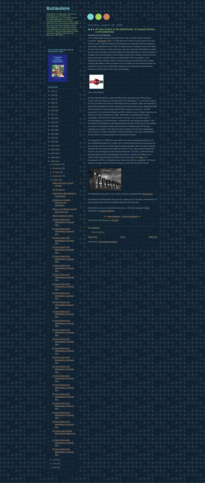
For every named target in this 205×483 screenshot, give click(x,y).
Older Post (153, 237)
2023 (53, 91)
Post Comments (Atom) (108, 242)
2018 (53, 111)
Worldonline (102, 41)
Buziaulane (58, 8)
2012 (53, 134)
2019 (53, 107)
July (55, 460)
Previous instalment (129, 216)
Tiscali (140, 157)
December (57, 164)
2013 (53, 130)
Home (123, 237)
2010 (53, 142)
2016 (53, 118)
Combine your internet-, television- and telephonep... (62, 202)
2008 (53, 149)
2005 (53, 161)
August (56, 180)
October (56, 172)
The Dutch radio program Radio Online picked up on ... (64, 433)
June (55, 463)
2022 (53, 95)
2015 (53, 122)
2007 (53, 153)
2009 (53, 146)
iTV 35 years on (59, 189)
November (57, 168)
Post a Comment (97, 232)
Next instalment (114, 216)
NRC (147, 208)
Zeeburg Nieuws (107, 211)
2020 (53, 103)
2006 (53, 157)
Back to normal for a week (63, 216)
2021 (53, 99)
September (57, 176)
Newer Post (92, 237)
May (55, 467)
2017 (53, 114)
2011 (53, 138)
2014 (53, 126)
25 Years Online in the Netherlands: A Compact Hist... (63, 222)
